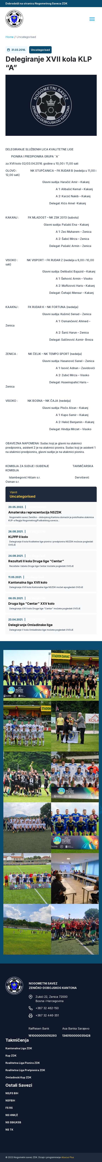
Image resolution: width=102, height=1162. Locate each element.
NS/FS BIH (11, 1093)
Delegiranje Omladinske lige (30, 625)
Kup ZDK (10, 1055)
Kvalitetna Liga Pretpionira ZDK (25, 1070)
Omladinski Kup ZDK (18, 1077)
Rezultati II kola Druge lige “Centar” (36, 561)
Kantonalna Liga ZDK (18, 1048)
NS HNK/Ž (11, 1115)
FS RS (9, 1107)
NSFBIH (10, 1100)
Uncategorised (26, 37)
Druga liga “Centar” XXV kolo (31, 603)
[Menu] (92, 19)
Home (9, 37)
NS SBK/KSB (13, 1122)
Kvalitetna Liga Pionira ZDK (22, 1062)
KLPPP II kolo (18, 537)
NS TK (9, 1129)
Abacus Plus (67, 1157)
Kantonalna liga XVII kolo (27, 582)
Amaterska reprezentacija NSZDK (35, 512)
